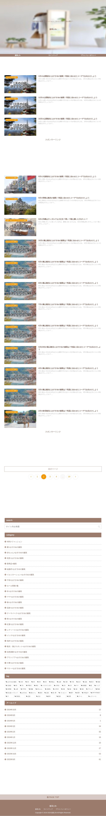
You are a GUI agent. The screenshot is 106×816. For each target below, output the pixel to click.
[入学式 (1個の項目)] (56, 689)
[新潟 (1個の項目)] (40, 693)
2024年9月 (54, 715)
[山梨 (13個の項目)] (59, 682)
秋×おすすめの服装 (14, 619)
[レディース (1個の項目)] (94, 696)
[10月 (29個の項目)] (21, 682)
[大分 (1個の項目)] (40, 696)
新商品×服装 (12, 564)
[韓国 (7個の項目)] (98, 682)
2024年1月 (54, 737)
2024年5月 (54, 720)
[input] (53, 526)
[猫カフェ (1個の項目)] (32, 693)
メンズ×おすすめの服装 (16, 635)
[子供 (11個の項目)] (72, 682)
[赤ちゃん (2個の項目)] (39, 689)
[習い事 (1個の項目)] (53, 693)
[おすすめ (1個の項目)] (23, 693)
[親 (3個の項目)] (90, 685)
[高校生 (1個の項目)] (19, 696)
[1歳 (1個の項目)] (76, 689)
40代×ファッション (14, 542)
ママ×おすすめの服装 (15, 597)
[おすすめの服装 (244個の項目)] (11, 682)
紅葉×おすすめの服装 (15, 624)
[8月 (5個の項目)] (16, 685)
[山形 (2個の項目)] (16, 689)
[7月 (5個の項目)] (22, 685)
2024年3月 (54, 726)
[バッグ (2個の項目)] (97, 685)
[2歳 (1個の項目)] (69, 689)
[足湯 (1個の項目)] (30, 696)
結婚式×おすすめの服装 (16, 569)
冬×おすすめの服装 (14, 591)
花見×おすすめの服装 (15, 558)
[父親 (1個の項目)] (47, 693)
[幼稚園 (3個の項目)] (84, 685)
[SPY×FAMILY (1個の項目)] (95, 693)
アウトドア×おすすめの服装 (18, 657)
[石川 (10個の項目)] (78, 682)
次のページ (53, 469)
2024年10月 (54, 709)
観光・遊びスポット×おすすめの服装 (21, 646)
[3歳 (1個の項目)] (63, 689)
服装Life (38, 809)
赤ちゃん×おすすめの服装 (17, 553)
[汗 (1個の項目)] (9, 696)
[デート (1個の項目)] (81, 696)
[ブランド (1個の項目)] (89, 689)
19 (69, 477)
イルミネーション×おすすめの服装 (20, 575)
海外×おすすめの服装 (15, 641)
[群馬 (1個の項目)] (71, 696)
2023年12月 (54, 742)
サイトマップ (48, 809)
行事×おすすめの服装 (15, 663)
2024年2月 (54, 731)
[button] (99, 526)
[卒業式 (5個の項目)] (29, 685)
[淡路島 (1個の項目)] (48, 689)
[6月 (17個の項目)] (45, 682)
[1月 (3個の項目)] (70, 685)
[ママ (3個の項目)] (76, 685)
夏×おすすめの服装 (14, 547)
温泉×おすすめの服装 (15, 608)
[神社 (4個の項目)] (36, 685)
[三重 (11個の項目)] (66, 682)
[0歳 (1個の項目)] (82, 689)
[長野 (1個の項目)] (77, 693)
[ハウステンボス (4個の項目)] (46, 685)
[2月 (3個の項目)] (64, 685)
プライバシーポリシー (63, 809)
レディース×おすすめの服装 (18, 630)
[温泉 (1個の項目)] (60, 696)
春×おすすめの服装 (14, 602)
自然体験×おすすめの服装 (17, 652)
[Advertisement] (53, 66)
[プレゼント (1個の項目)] (63, 693)
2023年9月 (54, 759)
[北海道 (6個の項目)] (8, 685)
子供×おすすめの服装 (15, 580)
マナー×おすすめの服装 (16, 668)
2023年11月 (54, 748)
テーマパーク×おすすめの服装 (18, 613)
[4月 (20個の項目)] (33, 682)
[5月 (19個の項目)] (39, 682)
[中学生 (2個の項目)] (23, 689)
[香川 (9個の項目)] (91, 682)
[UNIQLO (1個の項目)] (85, 693)
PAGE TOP (53, 797)
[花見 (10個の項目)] (85, 682)
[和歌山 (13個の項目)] (52, 682)
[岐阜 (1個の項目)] (50, 696)
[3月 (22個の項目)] (27, 682)
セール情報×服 (12, 586)
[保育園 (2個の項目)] (9, 689)
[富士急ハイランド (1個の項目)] (12, 693)
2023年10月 (54, 753)
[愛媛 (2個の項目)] (31, 689)
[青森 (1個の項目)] (98, 689)
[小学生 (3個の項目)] (57, 685)
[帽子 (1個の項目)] (71, 693)
